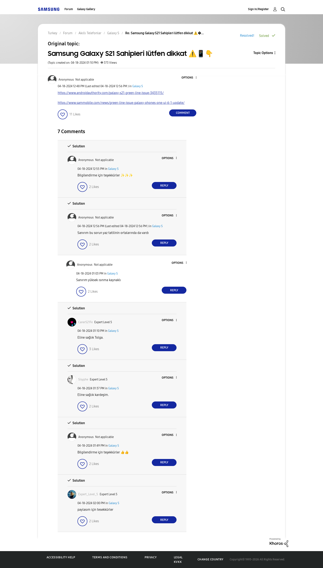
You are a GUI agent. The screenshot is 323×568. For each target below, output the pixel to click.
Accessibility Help (61, 557)
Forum (68, 9)
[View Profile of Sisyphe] (83, 379)
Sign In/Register (258, 9)
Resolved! (247, 36)
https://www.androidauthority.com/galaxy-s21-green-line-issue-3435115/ (111, 93)
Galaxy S (137, 86)
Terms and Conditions (109, 557)
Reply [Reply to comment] (164, 185)
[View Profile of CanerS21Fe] (85, 322)
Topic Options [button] (263, 53)
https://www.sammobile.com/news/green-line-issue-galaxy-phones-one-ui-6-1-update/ (121, 103)
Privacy (151, 557)
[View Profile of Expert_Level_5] (88, 494)
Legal (178, 557)
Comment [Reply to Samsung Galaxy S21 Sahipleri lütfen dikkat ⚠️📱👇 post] (183, 113)
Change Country (211, 559)
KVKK (178, 562)
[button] (189, 78)
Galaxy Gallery (86, 9)
